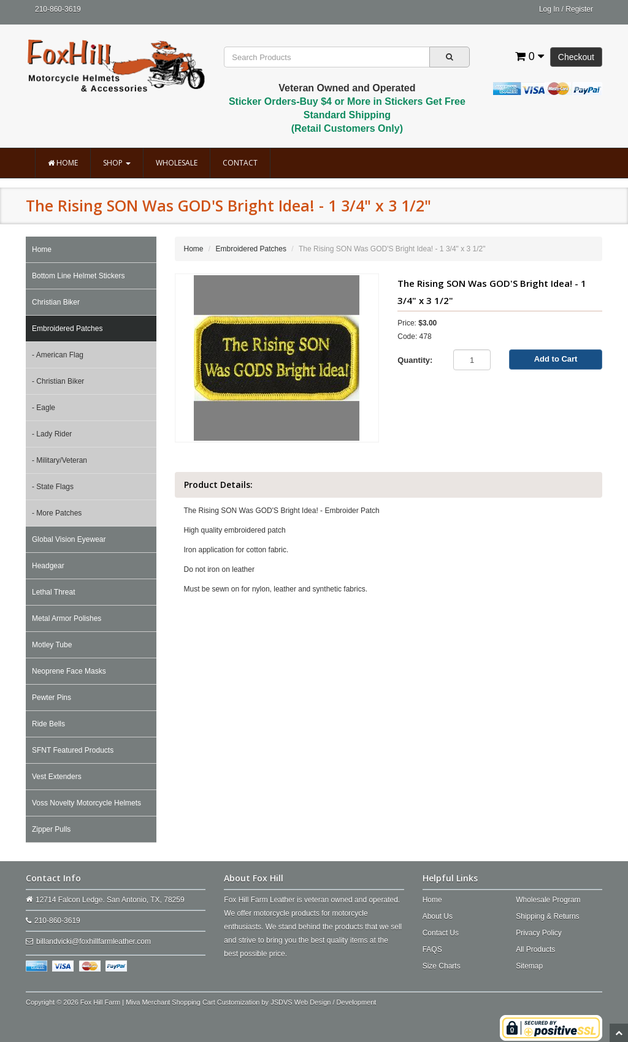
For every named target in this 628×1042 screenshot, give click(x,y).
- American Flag (57, 355)
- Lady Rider (52, 434)
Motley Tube (52, 645)
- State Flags (53, 486)
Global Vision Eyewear (69, 539)
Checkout (576, 57)
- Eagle (43, 407)
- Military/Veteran (59, 460)
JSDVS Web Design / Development (323, 1002)
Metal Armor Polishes (66, 618)
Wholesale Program (548, 900)
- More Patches (57, 513)
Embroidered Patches (67, 328)
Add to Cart (556, 358)
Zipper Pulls (51, 829)
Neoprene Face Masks (69, 671)
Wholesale (176, 163)
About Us (438, 916)
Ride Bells (48, 724)
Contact (240, 163)
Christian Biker (56, 302)
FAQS (432, 949)
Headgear (48, 565)
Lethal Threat (53, 592)
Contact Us (441, 933)
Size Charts (442, 966)
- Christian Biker (58, 381)
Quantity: (414, 360)
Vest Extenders (57, 776)
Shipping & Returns (547, 916)
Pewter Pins (51, 697)
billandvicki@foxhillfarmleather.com (93, 941)
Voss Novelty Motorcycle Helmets (86, 803)
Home (63, 163)
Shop (117, 163)
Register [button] (579, 9)
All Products (535, 949)
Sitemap (529, 966)
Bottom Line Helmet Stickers (78, 276)
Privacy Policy (539, 933)
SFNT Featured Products (72, 750)
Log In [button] (549, 9)
